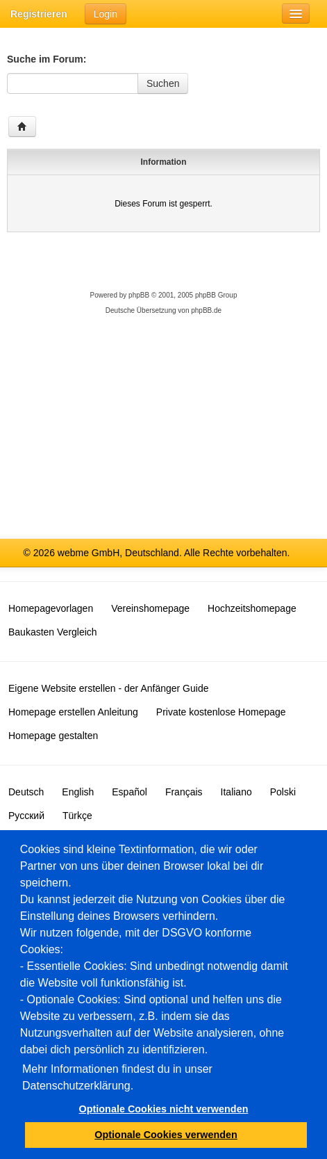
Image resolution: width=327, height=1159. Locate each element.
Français (184, 791)
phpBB (138, 295)
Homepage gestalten (53, 735)
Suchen (162, 83)
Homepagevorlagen (50, 608)
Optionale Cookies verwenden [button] (165, 1134)
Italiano (236, 791)
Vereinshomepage (150, 608)
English (78, 791)
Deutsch (26, 791)
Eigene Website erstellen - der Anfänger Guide (108, 688)
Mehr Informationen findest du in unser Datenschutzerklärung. (117, 1077)
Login (105, 13)
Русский (26, 815)
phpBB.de (206, 310)
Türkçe (77, 815)
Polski (283, 791)
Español (129, 791)
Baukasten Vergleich (52, 632)
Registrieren (38, 13)
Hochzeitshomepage (252, 608)
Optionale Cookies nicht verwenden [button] (164, 1109)
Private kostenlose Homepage (221, 712)
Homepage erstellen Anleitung (73, 712)
